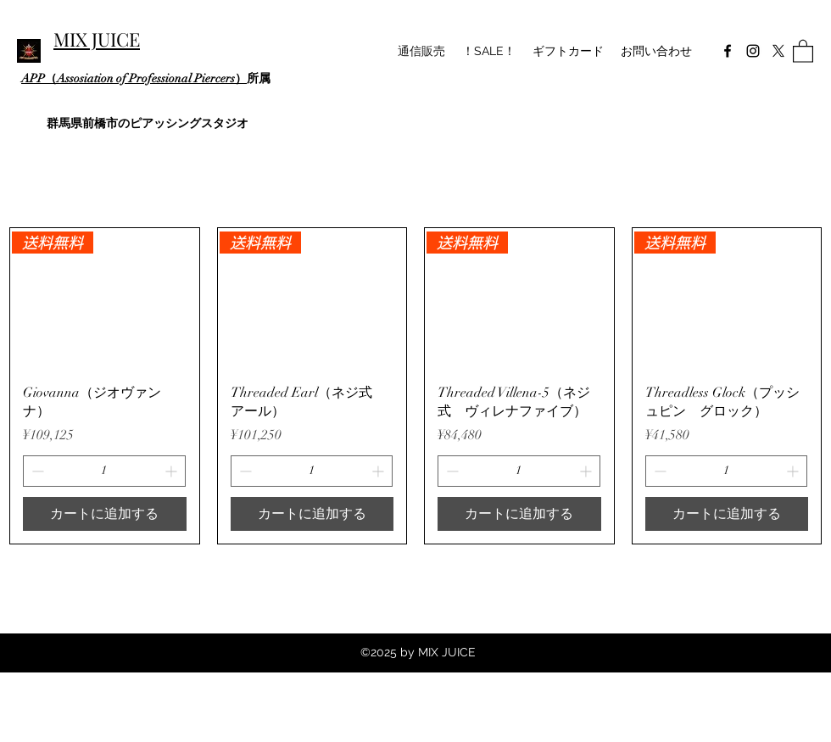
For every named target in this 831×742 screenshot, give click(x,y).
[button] (803, 50)
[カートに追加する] (105, 514)
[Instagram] (753, 50)
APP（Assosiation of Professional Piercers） (134, 78)
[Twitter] (778, 50)
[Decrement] (36, 471)
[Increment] (172, 471)
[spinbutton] (104, 471)
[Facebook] (727, 50)
